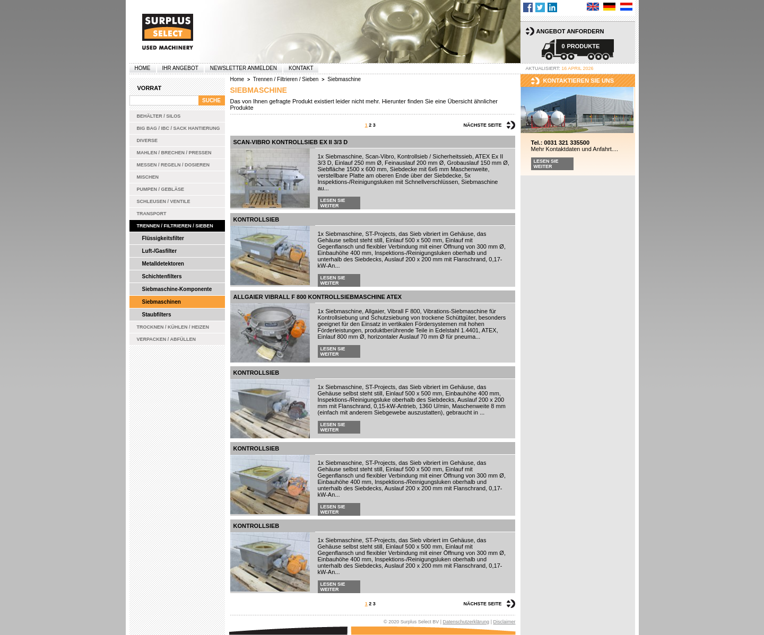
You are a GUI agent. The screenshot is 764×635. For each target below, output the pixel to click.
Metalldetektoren (163, 264)
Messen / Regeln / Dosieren (173, 164)
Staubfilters (156, 315)
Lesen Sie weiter (332, 203)
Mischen (148, 177)
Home (143, 68)
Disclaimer (504, 621)
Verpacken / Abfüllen (166, 339)
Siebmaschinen (161, 302)
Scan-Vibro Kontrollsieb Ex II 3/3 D (290, 142)
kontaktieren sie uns (578, 80)
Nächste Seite (482, 125)
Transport (152, 213)
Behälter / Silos (159, 116)
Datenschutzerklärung (466, 621)
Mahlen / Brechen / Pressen (174, 152)
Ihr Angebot (180, 68)
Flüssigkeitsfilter (163, 238)
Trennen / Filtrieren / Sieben (175, 225)
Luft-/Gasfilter (159, 251)
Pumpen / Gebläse (161, 189)
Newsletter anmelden (243, 68)
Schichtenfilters (162, 276)
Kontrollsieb (256, 219)
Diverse (147, 140)
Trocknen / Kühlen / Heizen (173, 327)
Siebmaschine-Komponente (177, 289)
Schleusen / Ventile (163, 201)
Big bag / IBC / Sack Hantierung (178, 128)
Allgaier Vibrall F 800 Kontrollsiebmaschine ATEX (317, 297)
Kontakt (301, 68)
